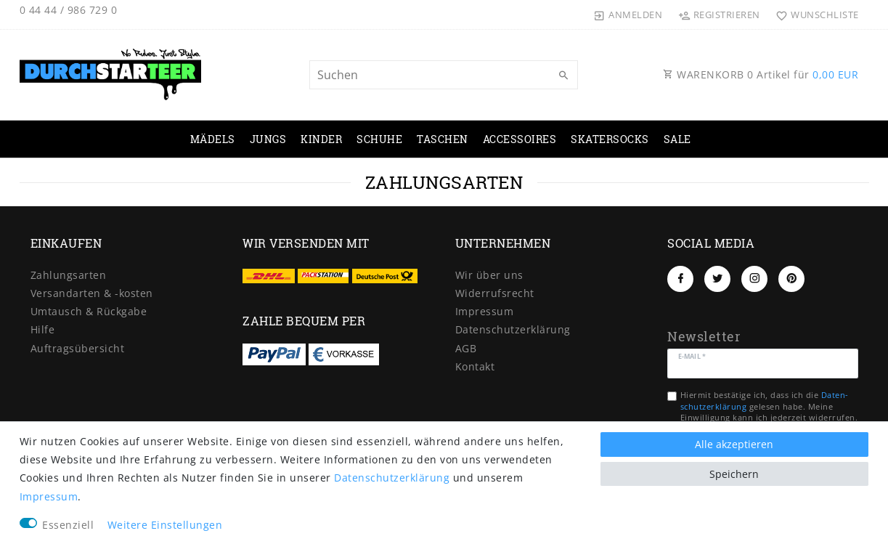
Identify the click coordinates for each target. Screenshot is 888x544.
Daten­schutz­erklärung (513, 329)
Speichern (734, 474)
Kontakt (475, 366)
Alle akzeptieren (734, 444)
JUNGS (268, 139)
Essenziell (68, 525)
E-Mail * (692, 356)
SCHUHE (379, 139)
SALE (677, 139)
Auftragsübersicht (77, 348)
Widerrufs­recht (494, 293)
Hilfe (42, 329)
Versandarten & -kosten (91, 293)
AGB (466, 348)
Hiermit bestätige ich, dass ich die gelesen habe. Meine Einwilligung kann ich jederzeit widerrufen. (769, 406)
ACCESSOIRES (520, 139)
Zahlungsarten (68, 275)
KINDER (321, 139)
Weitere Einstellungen (165, 525)
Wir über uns (489, 275)
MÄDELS (212, 139)
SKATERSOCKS (610, 139)
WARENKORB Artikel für (760, 74)
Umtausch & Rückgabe (88, 311)
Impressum (484, 311)
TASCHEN (442, 139)
